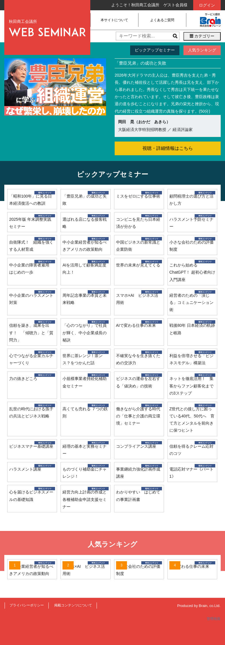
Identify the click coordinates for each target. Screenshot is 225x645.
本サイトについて (114, 20)
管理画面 (213, 619)
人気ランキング (202, 50)
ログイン (207, 5)
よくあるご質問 (162, 20)
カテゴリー (202, 36)
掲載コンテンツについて (73, 605)
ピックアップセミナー (155, 50)
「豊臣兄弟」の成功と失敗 (140, 63)
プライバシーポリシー (26, 605)
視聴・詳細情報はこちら (167, 148)
